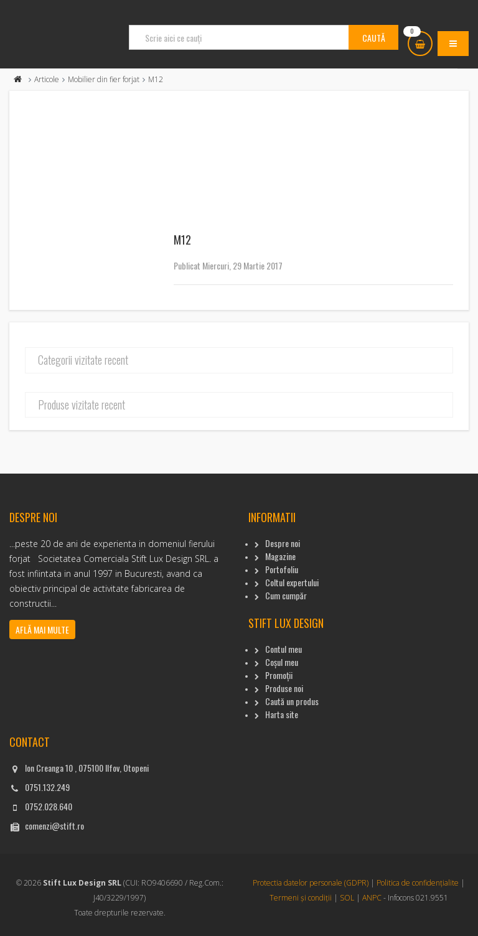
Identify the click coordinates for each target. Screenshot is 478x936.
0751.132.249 (47, 786)
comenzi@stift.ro (54, 825)
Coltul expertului (292, 582)
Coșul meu (281, 661)
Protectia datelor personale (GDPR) (310, 883)
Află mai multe (42, 629)
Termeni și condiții (300, 897)
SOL (347, 897)
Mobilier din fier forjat (103, 79)
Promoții (279, 674)
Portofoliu (281, 569)
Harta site (281, 714)
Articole (46, 79)
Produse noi (284, 688)
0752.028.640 (48, 806)
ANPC (372, 897)
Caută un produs (292, 701)
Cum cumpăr (286, 595)
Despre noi (282, 543)
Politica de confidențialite (418, 883)
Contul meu (283, 648)
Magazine (280, 556)
